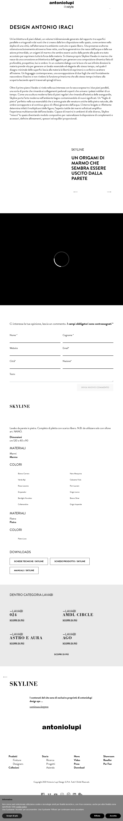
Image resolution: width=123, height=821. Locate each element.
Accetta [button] (113, 816)
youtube (55, 794)
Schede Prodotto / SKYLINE (69, 561)
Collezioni (14, 768)
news (77, 756)
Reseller (107, 760)
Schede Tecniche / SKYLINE (28, 561)
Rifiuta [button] (97, 816)
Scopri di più (17, 620)
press (76, 764)
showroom (108, 756)
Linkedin (74, 794)
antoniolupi (61, 4)
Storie (45, 756)
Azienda (50, 768)
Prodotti (13, 756)
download (79, 768)
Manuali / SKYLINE (24, 570)
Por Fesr (107, 764)
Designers (18, 764)
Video (77, 760)
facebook (43, 794)
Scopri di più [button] (12, 816)
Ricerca (50, 760)
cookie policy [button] (21, 807)
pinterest (68, 794)
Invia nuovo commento (95, 387)
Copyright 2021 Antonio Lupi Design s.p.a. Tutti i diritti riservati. (62, 782)
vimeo (49, 794)
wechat (80, 794)
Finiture (17, 760)
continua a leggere (39, 707)
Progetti (50, 764)
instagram (62, 794)
